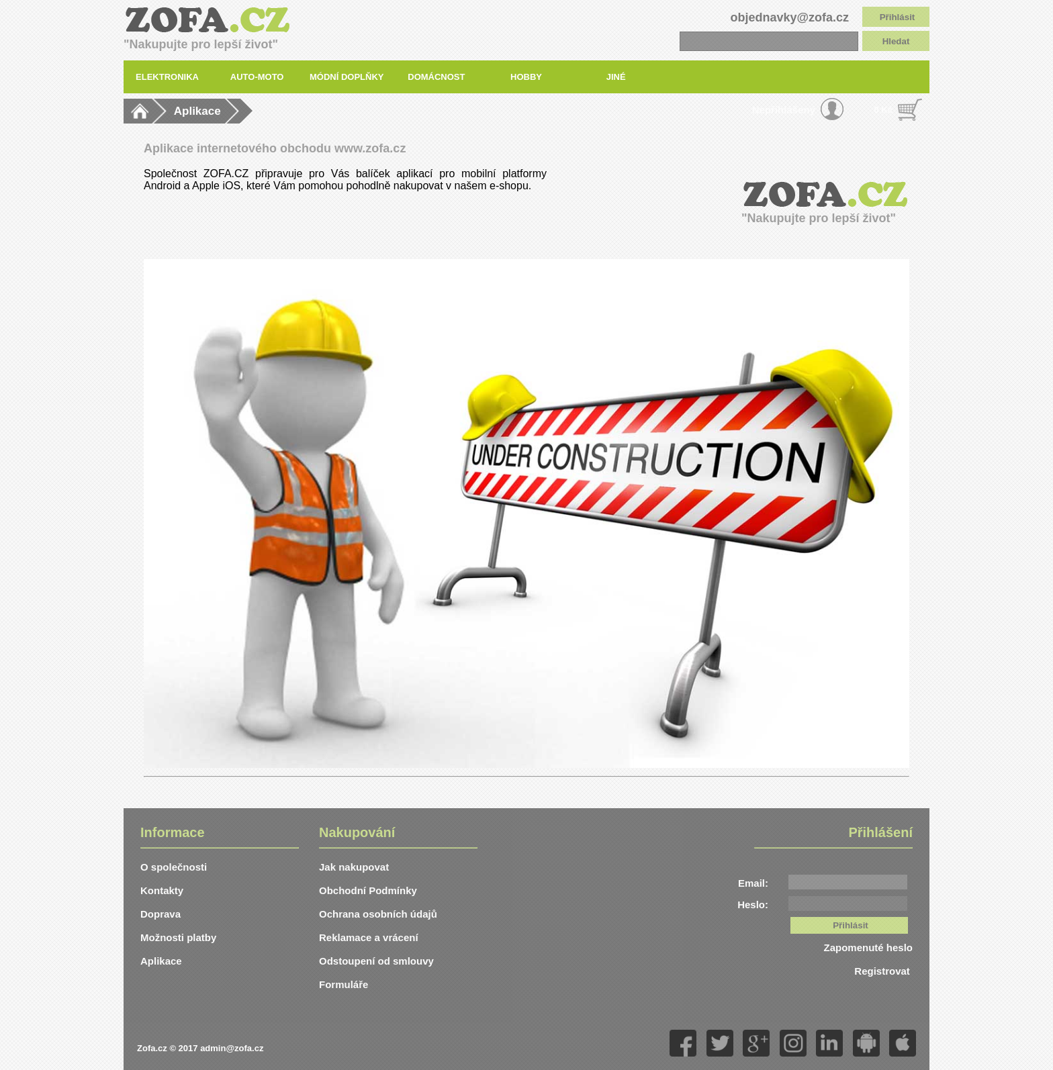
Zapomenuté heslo (868, 947)
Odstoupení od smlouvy (376, 961)
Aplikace (197, 111)
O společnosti (173, 867)
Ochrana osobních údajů (378, 914)
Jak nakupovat (354, 867)
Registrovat (883, 971)
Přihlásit (897, 17)
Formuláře (343, 984)
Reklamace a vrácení (368, 937)
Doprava (160, 914)
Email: (753, 883)
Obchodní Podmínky (368, 890)
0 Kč (883, 110)
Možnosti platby (178, 937)
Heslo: (752, 904)
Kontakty (161, 890)
